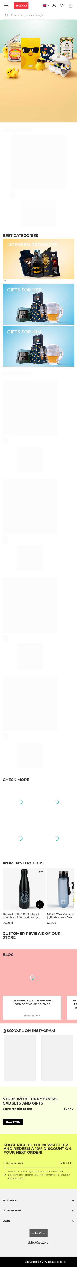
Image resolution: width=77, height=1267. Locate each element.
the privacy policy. (16, 1178)
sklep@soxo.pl (38, 1242)
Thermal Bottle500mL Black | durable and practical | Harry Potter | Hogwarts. (21, 916)
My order (10, 1200)
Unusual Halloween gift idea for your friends (32, 1002)
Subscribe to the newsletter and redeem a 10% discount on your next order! (37, 1148)
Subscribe (65, 1162)
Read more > (32, 1015)
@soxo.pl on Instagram (29, 1031)
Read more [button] (13, 1121)
